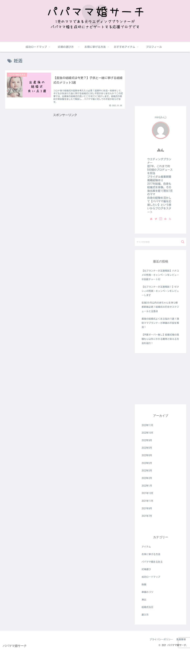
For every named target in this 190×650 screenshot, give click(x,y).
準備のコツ (147, 592)
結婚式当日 (147, 607)
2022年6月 (147, 455)
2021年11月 (147, 501)
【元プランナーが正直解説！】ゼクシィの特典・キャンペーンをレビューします (160, 291)
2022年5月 (147, 463)
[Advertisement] (65, 142)
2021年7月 (147, 516)
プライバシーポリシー (161, 639)
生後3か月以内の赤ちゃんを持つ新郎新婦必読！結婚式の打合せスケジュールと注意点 (160, 307)
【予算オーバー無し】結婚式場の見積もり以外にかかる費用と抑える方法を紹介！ (160, 339)
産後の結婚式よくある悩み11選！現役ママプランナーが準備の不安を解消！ (160, 323)
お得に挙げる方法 (151, 554)
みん (160, 150)
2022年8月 (147, 448)
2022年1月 (147, 485)
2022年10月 (147, 433)
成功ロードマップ (151, 577)
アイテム (146, 547)
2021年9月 (147, 508)
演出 (144, 599)
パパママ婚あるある (152, 562)
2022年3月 (147, 470)
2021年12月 (147, 493)
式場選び (146, 569)
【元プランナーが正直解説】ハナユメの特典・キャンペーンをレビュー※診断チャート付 (160, 275)
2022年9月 (147, 440)
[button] (183, 242)
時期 (144, 584)
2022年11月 (147, 425)
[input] (160, 242)
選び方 (145, 615)
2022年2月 (147, 478)
